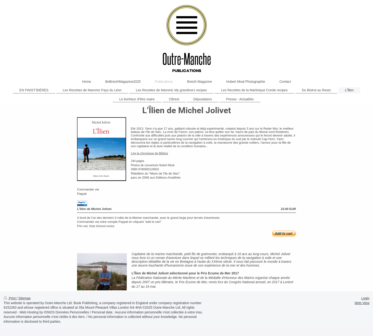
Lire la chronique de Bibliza (149, 153)
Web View (361, 303)
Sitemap (24, 298)
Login (365, 298)
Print (10, 298)
